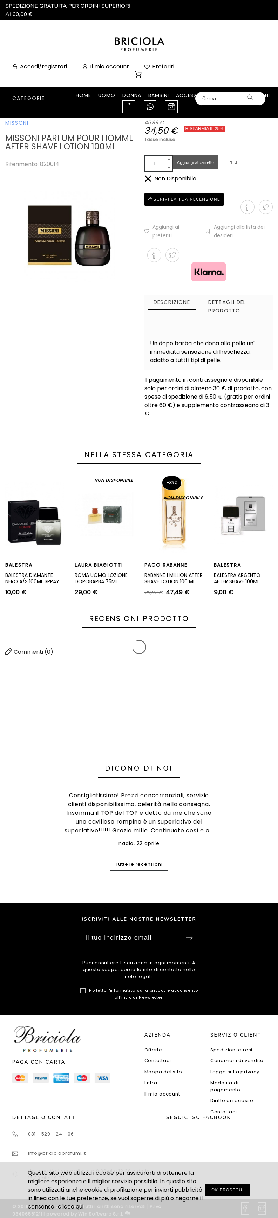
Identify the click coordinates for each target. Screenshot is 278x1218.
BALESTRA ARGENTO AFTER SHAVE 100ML (237, 578)
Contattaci (157, 1060)
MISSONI (17, 122)
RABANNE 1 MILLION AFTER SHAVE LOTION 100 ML (173, 578)
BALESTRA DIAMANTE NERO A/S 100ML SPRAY (32, 578)
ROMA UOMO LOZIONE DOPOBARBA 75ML (101, 578)
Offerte (153, 1049)
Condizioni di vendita (237, 1060)
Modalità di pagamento (225, 1086)
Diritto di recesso (231, 1100)
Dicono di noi (139, 768)
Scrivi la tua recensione (184, 199)
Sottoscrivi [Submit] (189, 937)
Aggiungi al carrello (195, 162)
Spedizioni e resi (231, 1049)
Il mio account (162, 1094)
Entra (150, 1082)
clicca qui (70, 1207)
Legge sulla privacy (234, 1072)
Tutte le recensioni (139, 864)
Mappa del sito (163, 1072)
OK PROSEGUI (227, 1190)
